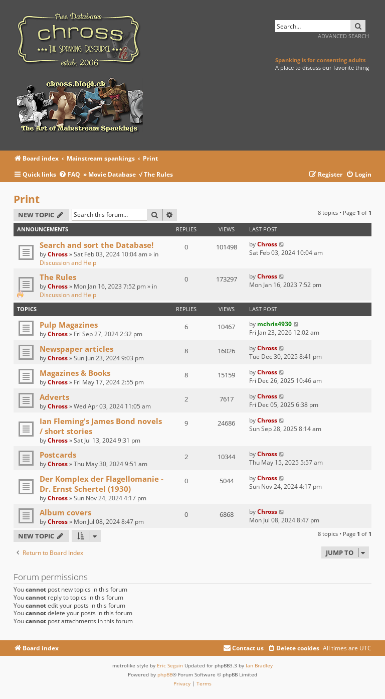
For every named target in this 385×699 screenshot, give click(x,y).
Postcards (58, 455)
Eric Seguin (170, 665)
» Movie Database (109, 174)
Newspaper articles (76, 349)
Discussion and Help (68, 262)
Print (27, 199)
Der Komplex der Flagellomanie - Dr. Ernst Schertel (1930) (101, 484)
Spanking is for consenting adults (320, 60)
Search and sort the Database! (96, 245)
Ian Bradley (259, 665)
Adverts (54, 397)
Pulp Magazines (69, 325)
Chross (58, 254)
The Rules (58, 277)
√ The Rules (156, 174)
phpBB (164, 674)
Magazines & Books (75, 373)
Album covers (65, 512)
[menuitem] (71, 175)
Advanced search (343, 36)
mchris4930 (274, 324)
